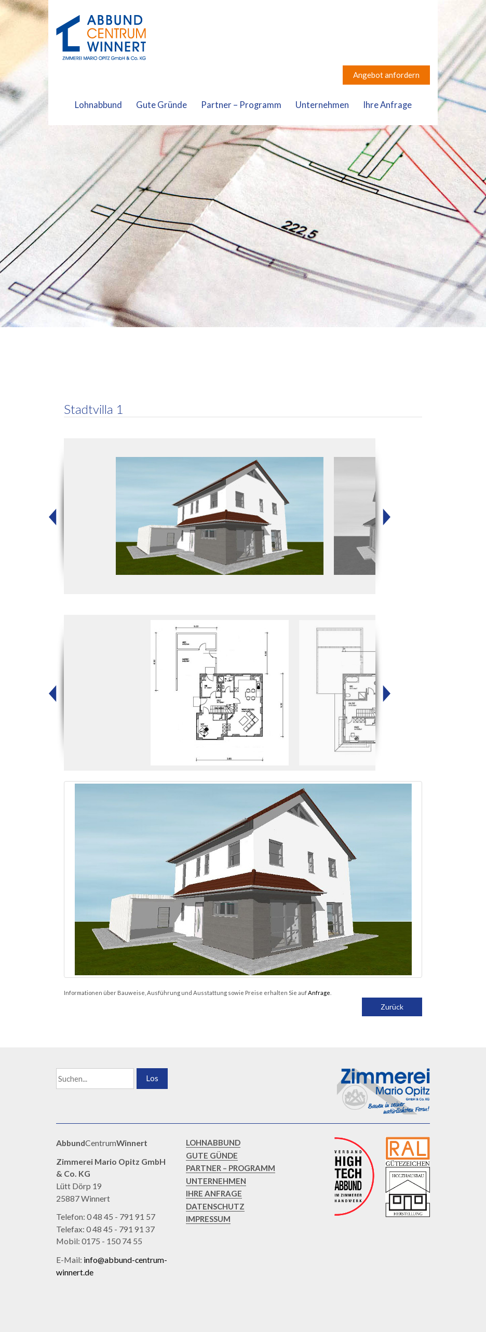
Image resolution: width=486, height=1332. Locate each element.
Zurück (392, 1009)
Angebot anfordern (386, 74)
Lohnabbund (98, 105)
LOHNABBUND (213, 1145)
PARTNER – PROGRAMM (230, 1171)
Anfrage (319, 995)
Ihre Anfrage (387, 105)
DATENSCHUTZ (215, 1209)
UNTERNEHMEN (216, 1184)
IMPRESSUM (208, 1222)
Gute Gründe (161, 105)
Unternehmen (322, 105)
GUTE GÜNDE (212, 1158)
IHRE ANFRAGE (214, 1196)
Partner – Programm (241, 105)
